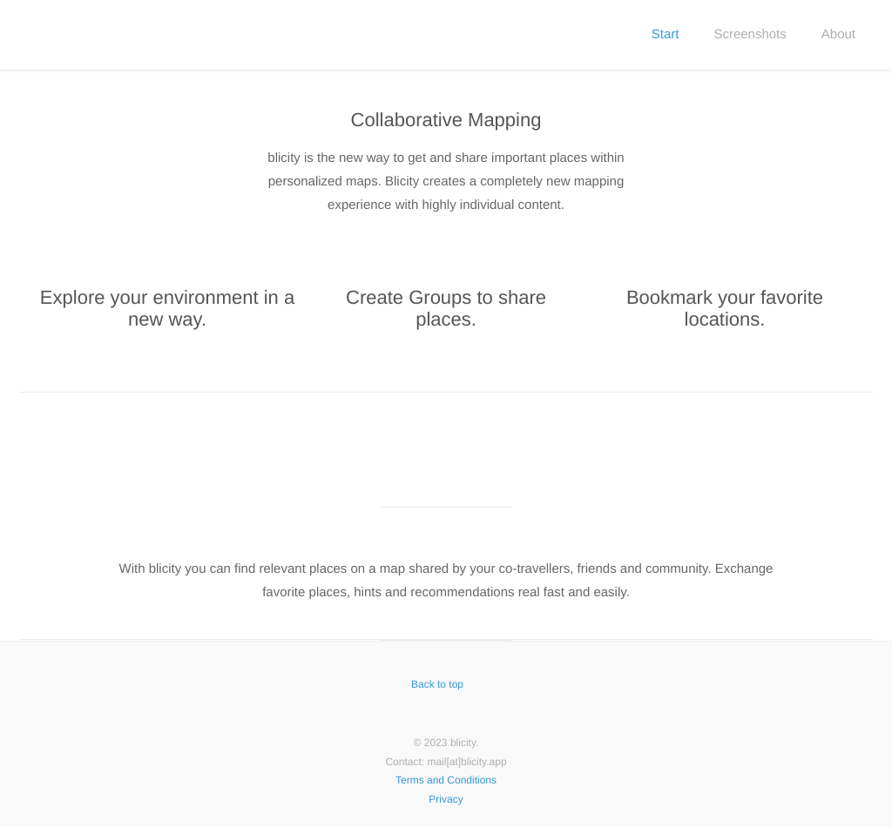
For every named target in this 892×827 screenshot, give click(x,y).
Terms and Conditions (446, 780)
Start (665, 34)
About (838, 34)
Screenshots (749, 34)
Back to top (446, 684)
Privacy (446, 799)
